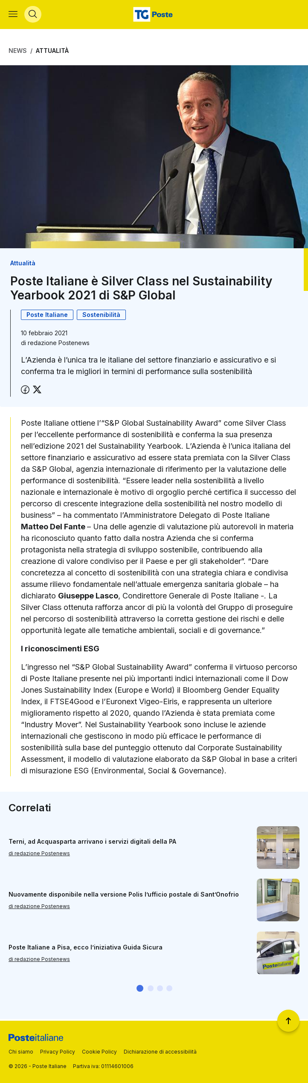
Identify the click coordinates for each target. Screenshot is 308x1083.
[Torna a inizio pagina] (288, 1021)
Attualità (52, 52)
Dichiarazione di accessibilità (160, 1051)
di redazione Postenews (39, 855)
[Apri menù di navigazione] (13, 15)
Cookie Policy (99, 1051)
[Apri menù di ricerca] (32, 15)
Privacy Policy (57, 1051)
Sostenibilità (101, 316)
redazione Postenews (59, 344)
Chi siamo (21, 1051)
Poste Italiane (47, 316)
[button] (140, 990)
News (18, 52)
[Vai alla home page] (154, 15)
